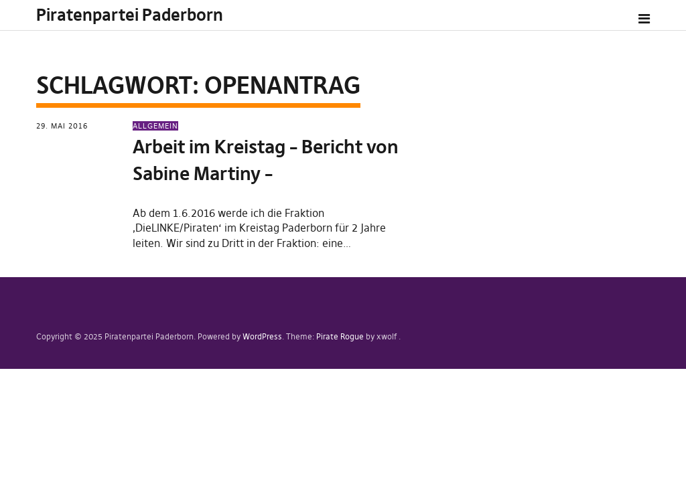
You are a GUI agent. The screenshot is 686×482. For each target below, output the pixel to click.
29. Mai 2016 (62, 126)
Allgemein (155, 126)
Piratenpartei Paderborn (129, 15)
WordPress (262, 336)
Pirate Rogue (340, 336)
